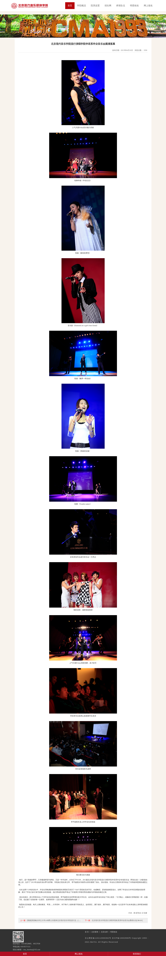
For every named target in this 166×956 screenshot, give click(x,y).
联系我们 (137, 954)
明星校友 (134, 5)
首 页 (87, 932)
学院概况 (81, 5)
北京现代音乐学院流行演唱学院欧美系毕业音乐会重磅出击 (114, 920)
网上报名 (148, 5)
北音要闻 (94, 932)
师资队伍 (120, 5)
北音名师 (104, 932)
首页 (70, 5)
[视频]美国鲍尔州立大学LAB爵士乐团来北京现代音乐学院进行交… (52, 920)
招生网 (108, 5)
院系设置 (95, 5)
